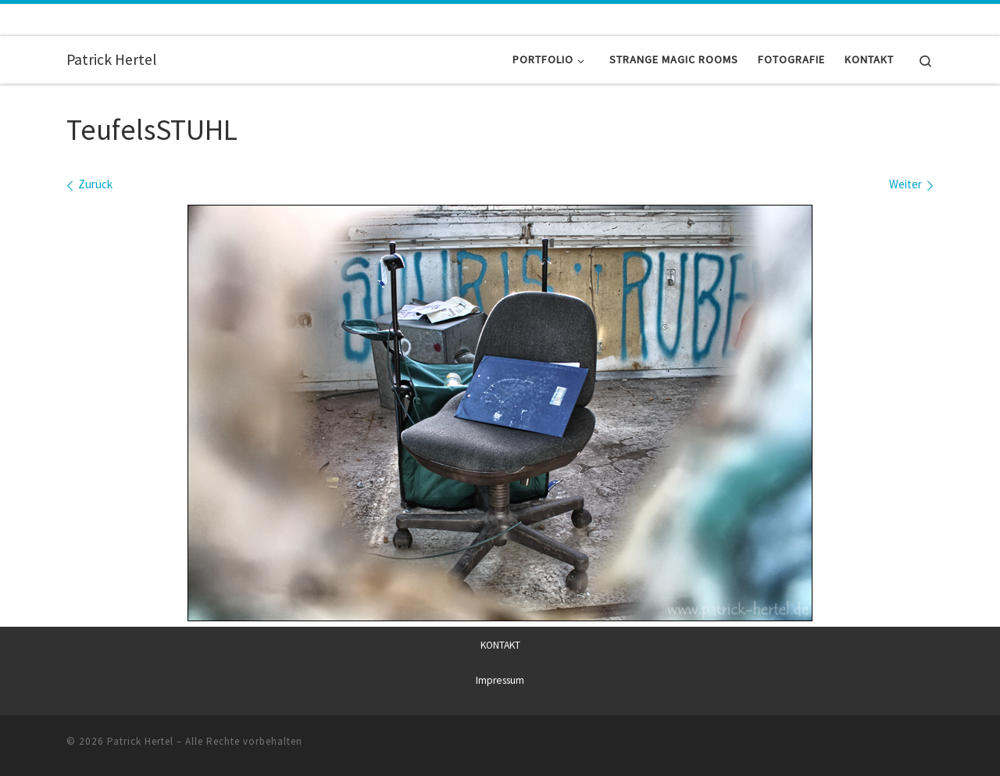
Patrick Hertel (140, 740)
